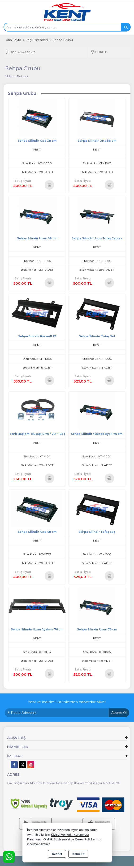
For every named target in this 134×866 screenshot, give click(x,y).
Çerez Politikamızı (88, 839)
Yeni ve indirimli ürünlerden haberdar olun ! (67, 702)
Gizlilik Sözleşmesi (56, 839)
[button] (99, 52)
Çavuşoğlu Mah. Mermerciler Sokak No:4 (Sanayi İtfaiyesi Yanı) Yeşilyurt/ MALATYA (63, 783)
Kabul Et (78, 854)
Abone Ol (119, 713)
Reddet (57, 854)
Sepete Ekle (50, 184)
